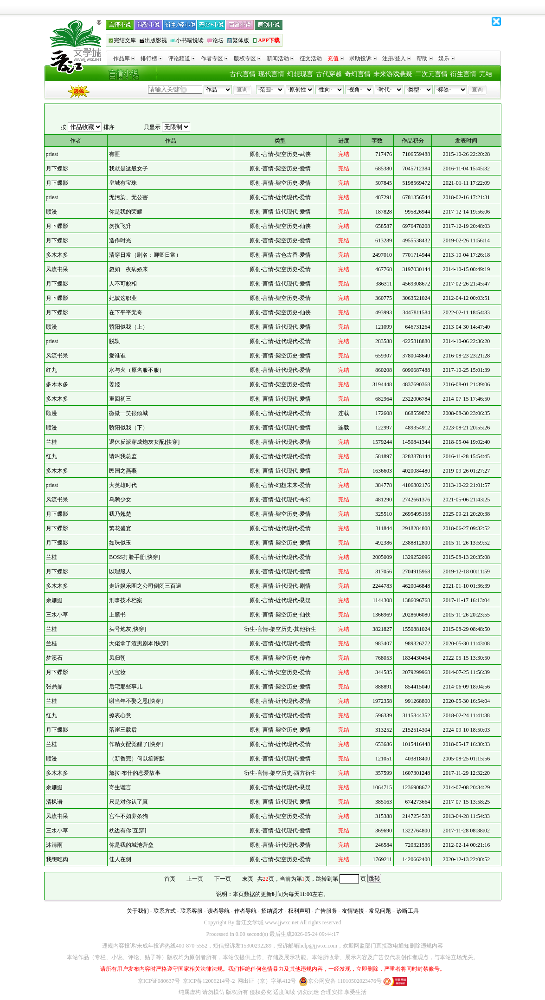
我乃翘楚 (120, 514)
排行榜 (151, 58)
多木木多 (57, 255)
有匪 (114, 154)
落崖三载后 (123, 730)
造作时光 (120, 240)
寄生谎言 (120, 787)
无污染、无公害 (128, 197)
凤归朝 (117, 658)
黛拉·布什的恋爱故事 (134, 773)
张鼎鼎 (54, 686)
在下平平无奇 (125, 312)
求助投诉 (363, 58)
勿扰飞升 (120, 226)
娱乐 (446, 58)
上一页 (194, 879)
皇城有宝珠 (123, 183)
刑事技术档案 (125, 600)
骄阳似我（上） (128, 327)
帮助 (425, 58)
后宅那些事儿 (125, 686)
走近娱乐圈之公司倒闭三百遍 (145, 586)
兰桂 (51, 442)
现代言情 (271, 74)
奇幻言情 (358, 74)
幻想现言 (300, 74)
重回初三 (120, 399)
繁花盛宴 (120, 528)
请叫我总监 (123, 456)
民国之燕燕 (123, 471)
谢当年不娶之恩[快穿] (136, 701)
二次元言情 (431, 74)
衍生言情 (463, 74)
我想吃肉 (57, 859)
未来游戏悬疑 (392, 74)
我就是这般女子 (128, 168)
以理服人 (120, 571)
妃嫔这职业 (123, 298)
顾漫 (51, 211)
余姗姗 (54, 600)
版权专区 (247, 58)
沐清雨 (54, 845)
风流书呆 (57, 269)
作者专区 (214, 58)
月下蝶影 (57, 168)
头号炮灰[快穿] (127, 629)
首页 (169, 879)
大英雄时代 (123, 485)
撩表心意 (120, 715)
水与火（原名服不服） (137, 370)
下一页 (222, 879)
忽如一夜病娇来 (128, 269)
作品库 (124, 58)
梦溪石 (54, 658)
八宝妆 (117, 672)
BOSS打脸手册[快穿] (134, 557)
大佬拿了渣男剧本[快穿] (138, 643)
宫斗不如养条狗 (128, 816)
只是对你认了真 (128, 802)
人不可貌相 (123, 283)
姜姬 (114, 384)
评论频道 (181, 58)
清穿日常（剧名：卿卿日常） (145, 255)
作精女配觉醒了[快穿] (136, 744)
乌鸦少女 (120, 499)
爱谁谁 (117, 355)
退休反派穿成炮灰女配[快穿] (144, 442)
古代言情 (243, 74)
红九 (51, 370)
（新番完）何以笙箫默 (137, 758)
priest (52, 154)
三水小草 (57, 614)
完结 (485, 74)
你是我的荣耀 (125, 211)
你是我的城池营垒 (131, 845)
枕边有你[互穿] (127, 830)
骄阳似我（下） (128, 427)
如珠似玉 (120, 542)
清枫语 (54, 802)
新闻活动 (280, 58)
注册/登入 (396, 58)
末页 (247, 879)
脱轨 (114, 341)
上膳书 (117, 614)
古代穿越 (329, 74)
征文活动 (311, 58)
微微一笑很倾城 (128, 413)
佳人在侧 (120, 859)
